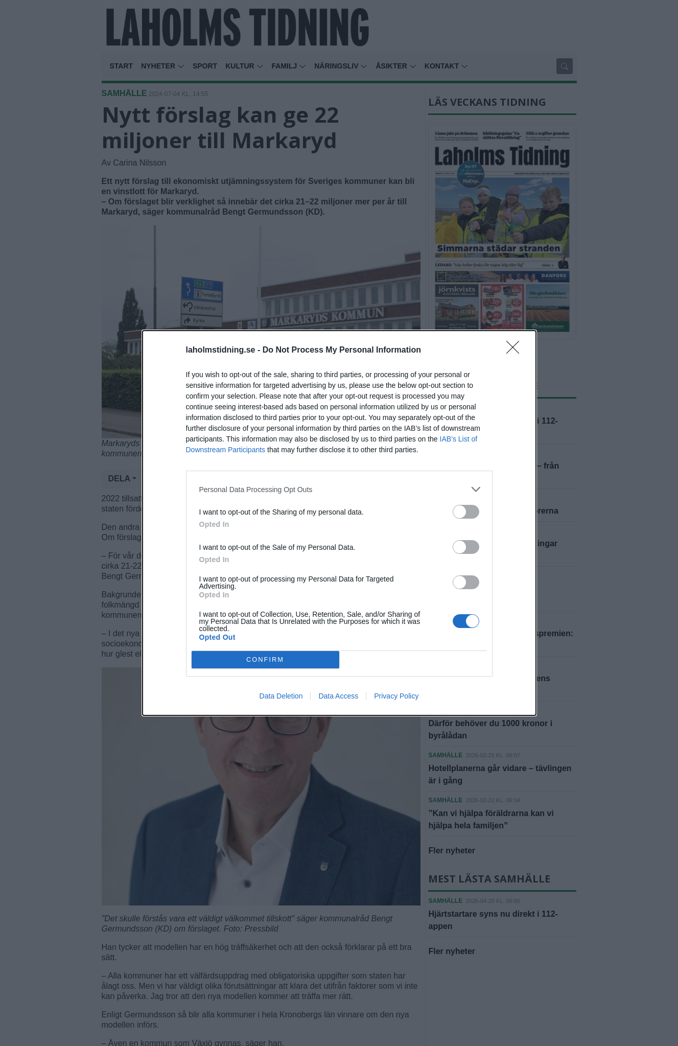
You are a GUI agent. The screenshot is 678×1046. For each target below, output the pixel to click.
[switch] (466, 512)
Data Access (338, 696)
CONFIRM (265, 660)
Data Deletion (281, 696)
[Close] (516, 350)
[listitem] (339, 489)
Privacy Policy (396, 696)
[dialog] (339, 523)
